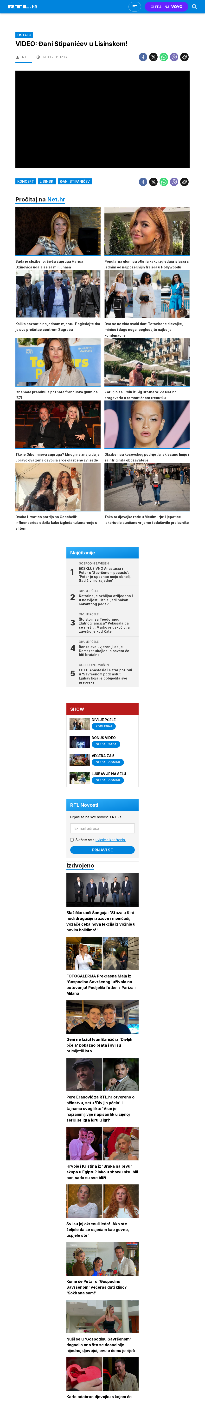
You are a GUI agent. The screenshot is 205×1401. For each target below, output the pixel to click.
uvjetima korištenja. (111, 840)
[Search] (194, 6)
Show (77, 709)
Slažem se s (101, 840)
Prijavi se (102, 850)
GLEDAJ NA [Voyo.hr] (167, 7)
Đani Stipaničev (75, 181)
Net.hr (56, 199)
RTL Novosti (84, 805)
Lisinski (47, 181)
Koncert (25, 181)
